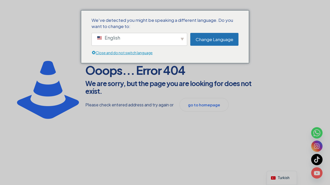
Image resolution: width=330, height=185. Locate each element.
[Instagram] (317, 146)
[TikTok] (317, 159)
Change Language (214, 39)
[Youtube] (317, 173)
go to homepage (204, 104)
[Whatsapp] (317, 132)
